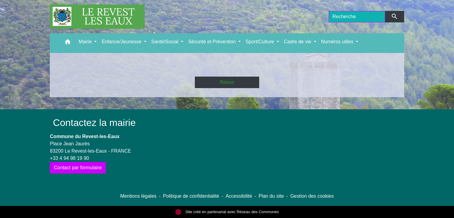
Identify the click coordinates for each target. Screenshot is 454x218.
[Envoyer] (394, 16)
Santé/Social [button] (165, 41)
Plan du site (271, 196)
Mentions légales (138, 196)
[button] (67, 43)
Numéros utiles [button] (338, 41)
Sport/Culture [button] (260, 41)
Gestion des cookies (312, 196)
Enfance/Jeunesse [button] (122, 41)
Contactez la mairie (94, 122)
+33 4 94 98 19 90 (69, 158)
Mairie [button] (86, 41)
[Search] (357, 16)
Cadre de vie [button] (298, 41)
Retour (227, 82)
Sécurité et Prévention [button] (212, 41)
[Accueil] (97, 16)
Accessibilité (239, 196)
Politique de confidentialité (191, 196)
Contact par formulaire (77, 167)
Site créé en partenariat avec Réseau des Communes (227, 212)
